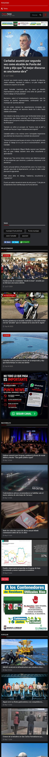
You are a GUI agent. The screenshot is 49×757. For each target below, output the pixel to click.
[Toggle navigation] (44, 15)
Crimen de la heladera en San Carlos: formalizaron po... (23, 737)
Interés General (9, 295)
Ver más (5, 579)
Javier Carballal (11, 236)
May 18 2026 (8, 670)
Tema (5, 9)
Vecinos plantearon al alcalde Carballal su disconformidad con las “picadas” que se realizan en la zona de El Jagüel (24, 322)
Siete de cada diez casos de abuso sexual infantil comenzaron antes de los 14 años (20, 532)
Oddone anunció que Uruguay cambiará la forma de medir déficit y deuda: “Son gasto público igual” (24, 456)
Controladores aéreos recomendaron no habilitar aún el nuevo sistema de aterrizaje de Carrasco (23, 494)
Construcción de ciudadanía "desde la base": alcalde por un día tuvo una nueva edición (23, 282)
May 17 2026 (8, 704)
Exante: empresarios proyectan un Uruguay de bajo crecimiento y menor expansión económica (21, 569)
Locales (6, 255)
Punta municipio (33, 231)
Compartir (24, 242)
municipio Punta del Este (14, 231)
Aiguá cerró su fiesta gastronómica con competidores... (23, 702)
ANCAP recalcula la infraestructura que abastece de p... (23, 667)
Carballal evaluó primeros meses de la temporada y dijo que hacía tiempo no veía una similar (23, 362)
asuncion (25, 236)
